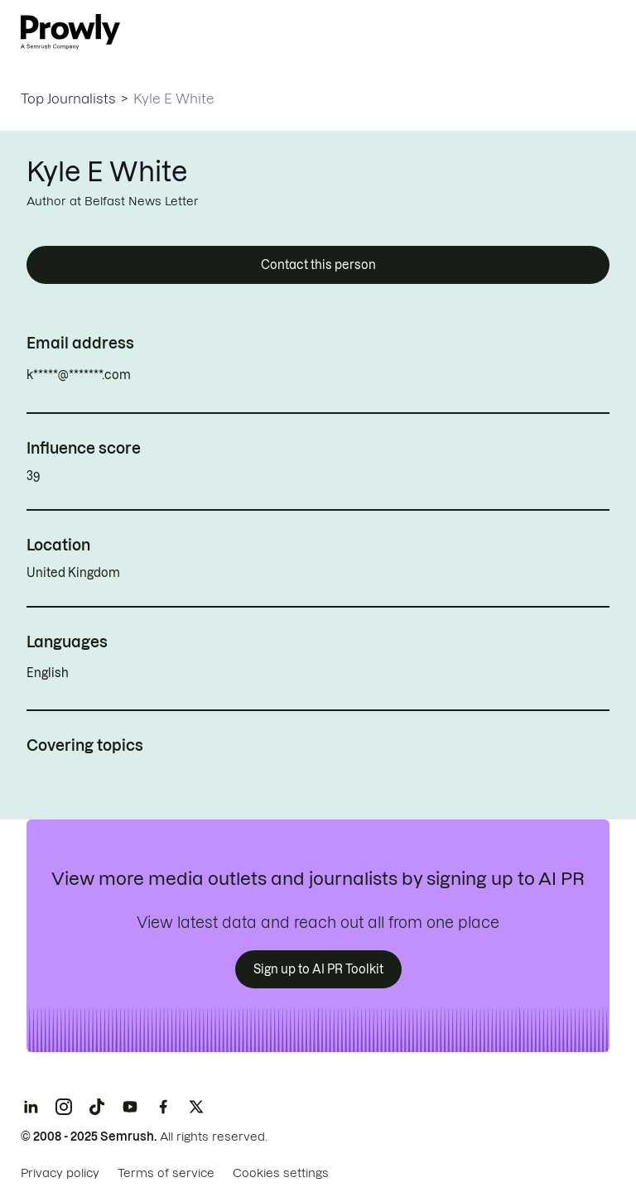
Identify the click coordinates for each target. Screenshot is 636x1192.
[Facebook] (163, 1107)
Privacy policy (60, 1173)
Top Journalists (68, 98)
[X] (196, 1107)
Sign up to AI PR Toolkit (318, 969)
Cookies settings (281, 1173)
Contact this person (318, 265)
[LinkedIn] (31, 1107)
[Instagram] (64, 1107)
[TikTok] (97, 1107)
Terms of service (166, 1173)
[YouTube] (130, 1107)
